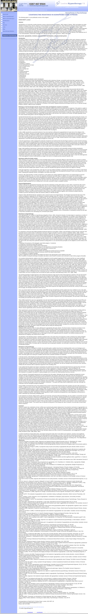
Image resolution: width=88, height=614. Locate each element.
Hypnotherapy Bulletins (8, 31)
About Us (25, 10)
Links (4, 27)
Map (4, 22)
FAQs (29, 10)
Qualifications (6, 20)
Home (20, 10)
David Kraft (5, 14)
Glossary (5, 24)
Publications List (43, 10)
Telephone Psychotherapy (9, 35)
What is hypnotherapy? (8, 16)
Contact (34, 607)
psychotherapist (40, 612)
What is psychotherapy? (8, 18)
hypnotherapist (30, 612)
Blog (4, 29)
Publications (40, 607)
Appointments (35, 10)
